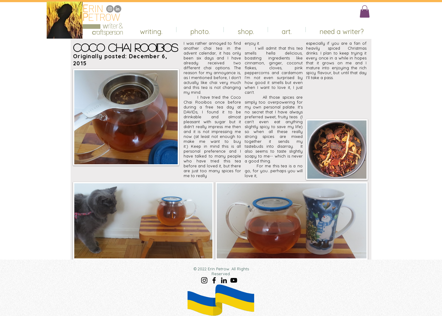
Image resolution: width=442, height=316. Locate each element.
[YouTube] (234, 280)
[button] (364, 11)
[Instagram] (110, 9)
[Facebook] (214, 280)
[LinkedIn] (117, 9)
